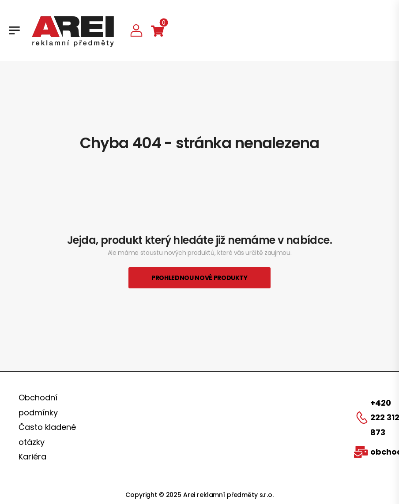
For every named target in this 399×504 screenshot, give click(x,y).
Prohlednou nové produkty (199, 277)
